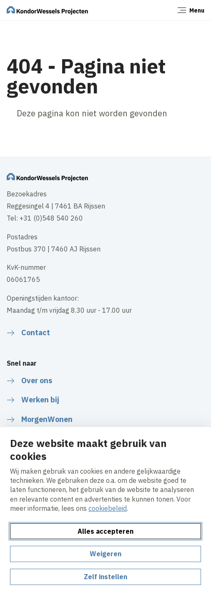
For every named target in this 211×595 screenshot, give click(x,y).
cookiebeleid (107, 508)
